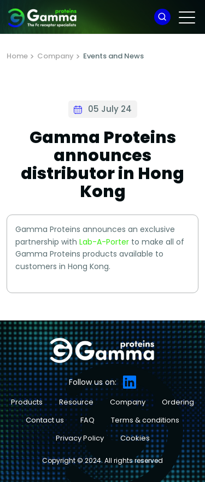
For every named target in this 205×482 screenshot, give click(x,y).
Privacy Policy (80, 438)
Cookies (135, 438)
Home (17, 56)
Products (27, 402)
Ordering (178, 402)
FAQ (87, 420)
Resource (76, 402)
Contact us (45, 420)
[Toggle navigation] (188, 17)
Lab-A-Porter (104, 241)
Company (55, 56)
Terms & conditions (145, 420)
